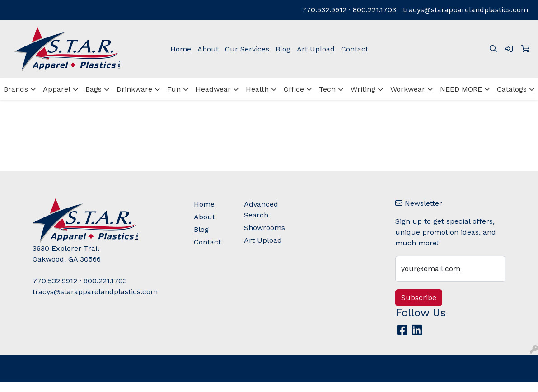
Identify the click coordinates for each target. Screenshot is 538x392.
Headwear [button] (213, 89)
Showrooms (264, 227)
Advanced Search (261, 209)
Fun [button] (174, 89)
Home (180, 49)
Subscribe (418, 297)
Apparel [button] (56, 89)
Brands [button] (16, 89)
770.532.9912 (324, 9)
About (208, 49)
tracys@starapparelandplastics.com (465, 9)
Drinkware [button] (134, 89)
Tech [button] (327, 89)
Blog (283, 49)
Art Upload (316, 49)
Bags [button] (93, 89)
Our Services (247, 49)
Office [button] (294, 89)
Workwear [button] (407, 89)
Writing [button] (363, 89)
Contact (354, 49)
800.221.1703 (374, 9)
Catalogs (512, 89)
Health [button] (257, 89)
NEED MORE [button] (461, 89)
